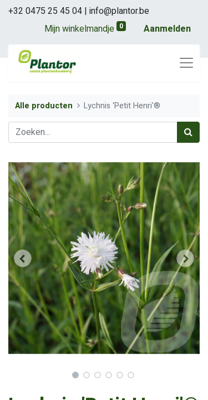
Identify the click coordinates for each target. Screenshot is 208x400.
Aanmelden (167, 29)
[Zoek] (188, 132)
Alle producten (44, 106)
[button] (22, 258)
